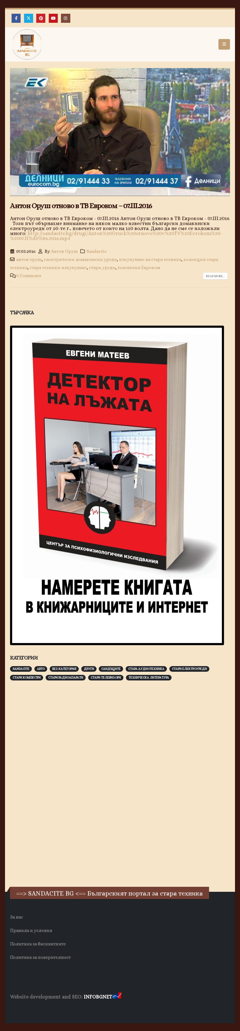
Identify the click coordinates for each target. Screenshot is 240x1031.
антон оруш (29, 259)
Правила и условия (31, 930)
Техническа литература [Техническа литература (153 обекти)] (148, 677)
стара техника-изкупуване (58, 267)
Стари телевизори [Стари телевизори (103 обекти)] (106, 677)
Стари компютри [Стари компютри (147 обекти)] (26, 677)
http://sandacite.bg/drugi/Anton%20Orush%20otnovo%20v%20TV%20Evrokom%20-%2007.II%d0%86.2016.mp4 (116, 235)
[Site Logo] (27, 44)
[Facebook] (16, 18)
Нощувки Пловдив (127, 1009)
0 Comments (28, 275)
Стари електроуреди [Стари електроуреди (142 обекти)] (189, 668)
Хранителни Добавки (32, 1009)
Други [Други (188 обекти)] (89, 668)
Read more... (215, 276)
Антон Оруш (64, 251)
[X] (28, 18)
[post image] (120, 132)
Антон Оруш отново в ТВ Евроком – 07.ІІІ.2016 (81, 205)
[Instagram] (65, 18)
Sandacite (97, 251)
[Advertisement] (57, 782)
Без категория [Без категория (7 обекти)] (64, 668)
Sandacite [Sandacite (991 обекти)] (20, 668)
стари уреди (102, 267)
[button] (224, 44)
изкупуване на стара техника (150, 259)
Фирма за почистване (81, 1009)
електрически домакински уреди (80, 259)
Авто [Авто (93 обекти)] (41, 668)
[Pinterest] (40, 18)
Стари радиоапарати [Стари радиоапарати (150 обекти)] (65, 677)
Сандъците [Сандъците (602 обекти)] (111, 668)
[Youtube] (53, 18)
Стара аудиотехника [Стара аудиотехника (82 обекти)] (146, 668)
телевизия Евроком (139, 267)
